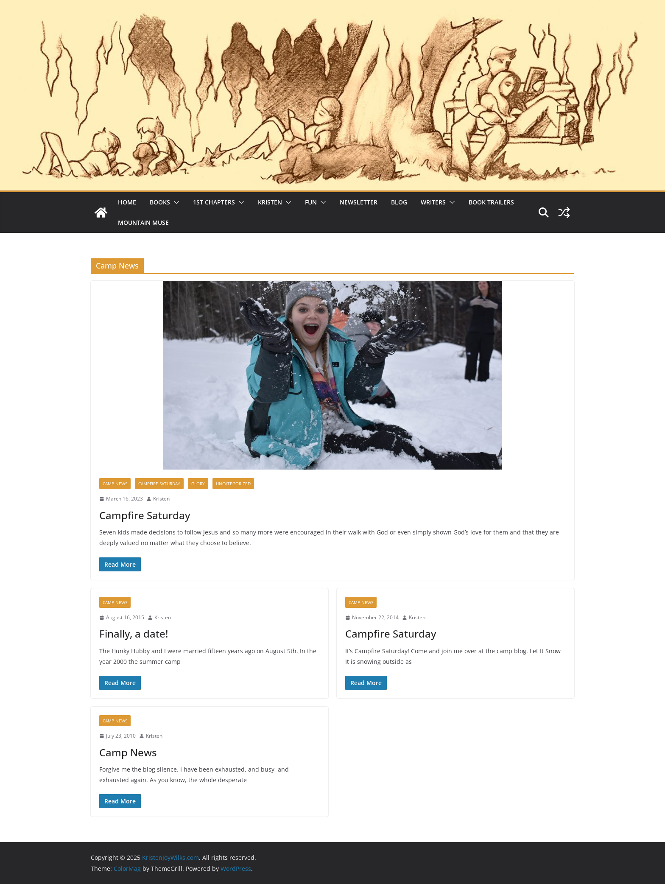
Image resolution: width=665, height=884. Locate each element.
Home (127, 202)
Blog (399, 202)
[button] (174, 202)
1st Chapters (214, 202)
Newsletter (358, 202)
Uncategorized (233, 484)
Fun (311, 202)
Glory (198, 484)
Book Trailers (491, 202)
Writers (433, 202)
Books (160, 202)
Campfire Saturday (159, 484)
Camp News (115, 484)
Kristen (270, 202)
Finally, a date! (133, 634)
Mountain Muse (143, 222)
